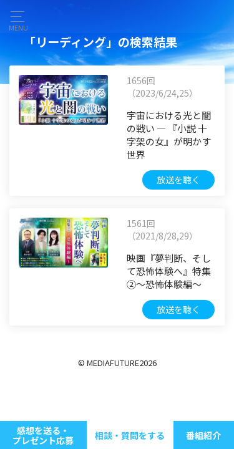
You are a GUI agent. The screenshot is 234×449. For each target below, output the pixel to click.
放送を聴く (178, 179)
